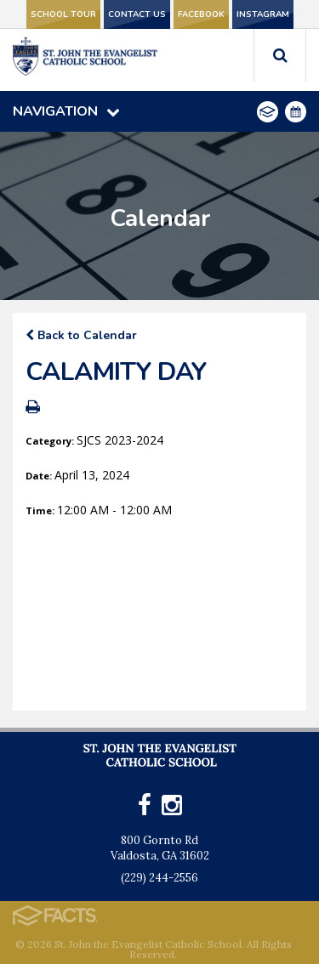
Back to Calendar (81, 335)
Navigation (66, 111)
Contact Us (137, 14)
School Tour (63, 14)
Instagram (262, 14)
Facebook (201, 14)
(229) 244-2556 (159, 877)
